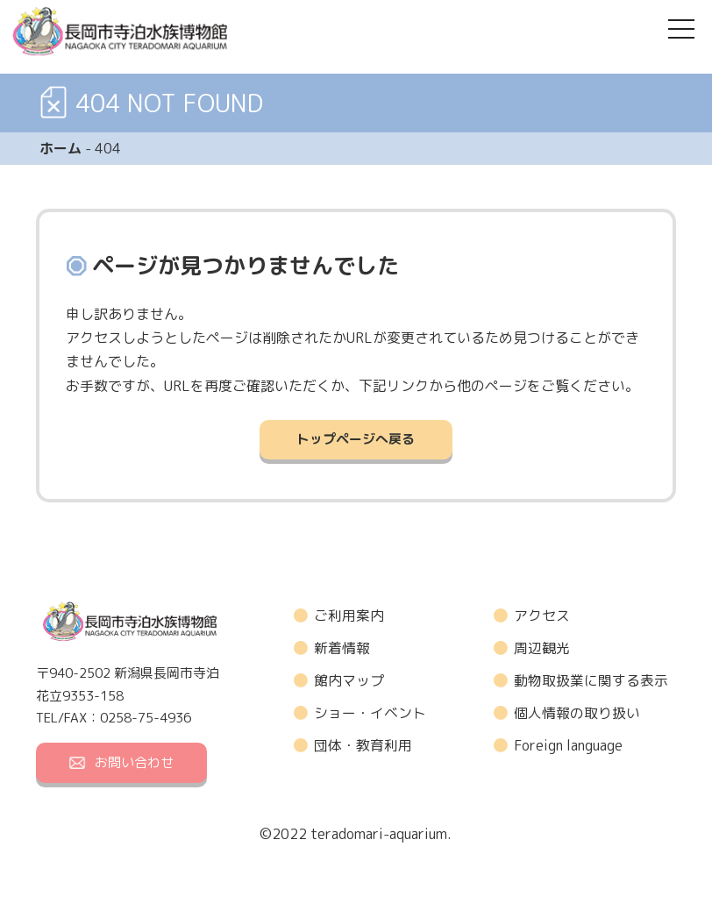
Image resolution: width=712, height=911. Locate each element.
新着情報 (342, 648)
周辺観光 (542, 648)
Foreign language (568, 746)
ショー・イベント (370, 713)
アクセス (542, 615)
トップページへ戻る (355, 440)
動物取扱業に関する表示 (591, 681)
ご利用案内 (349, 615)
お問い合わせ (121, 762)
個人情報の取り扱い (577, 713)
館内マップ (349, 681)
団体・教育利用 (363, 746)
